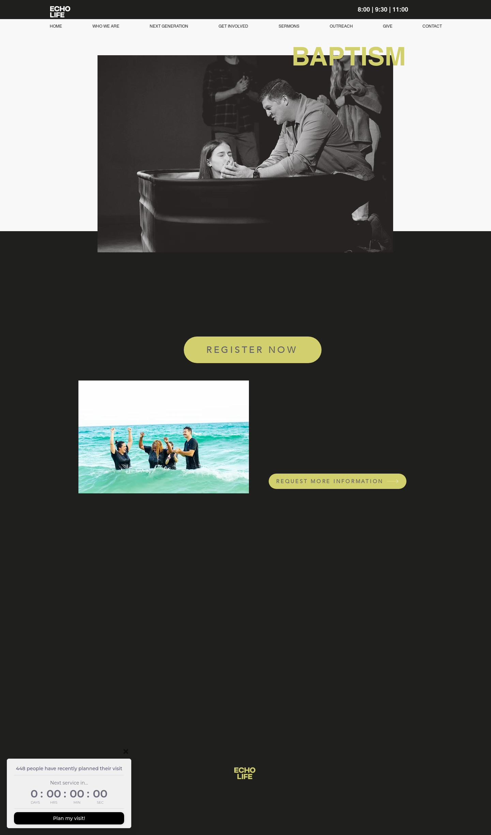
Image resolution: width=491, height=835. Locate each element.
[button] (168, 26)
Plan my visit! (69, 818)
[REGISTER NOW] (253, 350)
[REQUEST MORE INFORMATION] (337, 481)
